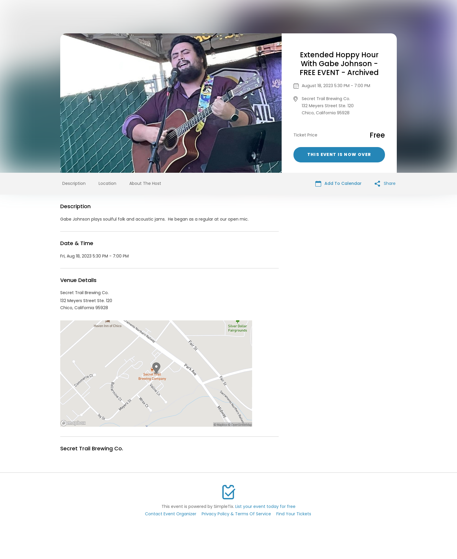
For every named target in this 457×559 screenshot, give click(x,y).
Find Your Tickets (293, 514)
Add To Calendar (338, 183)
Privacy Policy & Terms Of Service (236, 514)
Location (107, 183)
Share (385, 183)
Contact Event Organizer (170, 514)
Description (74, 183)
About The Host (145, 183)
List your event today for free (265, 506)
